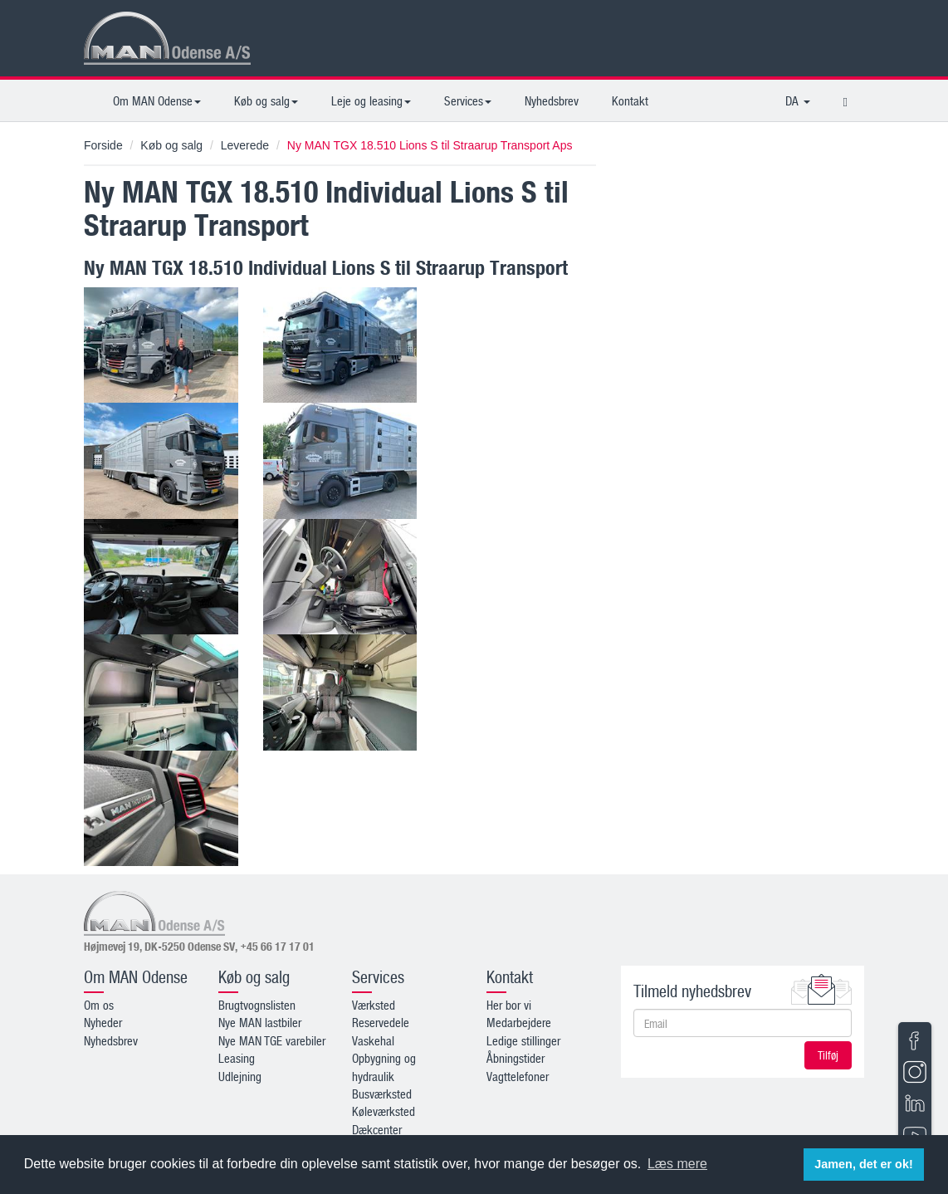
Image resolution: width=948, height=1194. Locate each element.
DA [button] (797, 100)
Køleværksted (383, 1111)
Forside (103, 145)
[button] (845, 100)
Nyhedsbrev (552, 100)
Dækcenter (377, 1129)
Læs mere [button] (677, 1164)
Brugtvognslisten (257, 1004)
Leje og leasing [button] (371, 100)
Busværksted (382, 1093)
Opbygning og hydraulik (384, 1067)
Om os (99, 1004)
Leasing (236, 1058)
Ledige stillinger (523, 1040)
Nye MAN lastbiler (259, 1022)
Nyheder (103, 1022)
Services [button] (467, 100)
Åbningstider (515, 1058)
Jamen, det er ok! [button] (863, 1164)
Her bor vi (508, 1004)
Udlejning (239, 1076)
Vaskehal (373, 1040)
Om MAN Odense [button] (157, 100)
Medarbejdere (518, 1022)
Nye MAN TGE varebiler (271, 1040)
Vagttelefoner (517, 1076)
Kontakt (630, 100)
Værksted (373, 1004)
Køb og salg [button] (266, 100)
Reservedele (380, 1022)
